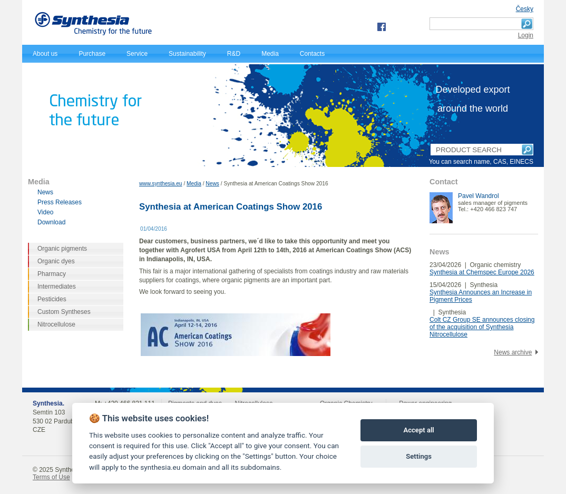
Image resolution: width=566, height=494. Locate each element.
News (212, 183)
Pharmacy (51, 274)
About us (45, 53)
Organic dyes (56, 261)
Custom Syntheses (64, 311)
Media (270, 53)
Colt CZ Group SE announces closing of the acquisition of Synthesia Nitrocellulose (482, 327)
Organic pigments (62, 248)
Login (525, 35)
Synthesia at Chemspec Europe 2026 (482, 272)
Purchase (92, 53)
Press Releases (59, 202)
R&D (233, 53)
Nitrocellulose (56, 324)
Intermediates (56, 286)
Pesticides (51, 299)
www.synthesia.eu (160, 183)
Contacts (312, 53)
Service (137, 53)
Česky (524, 9)
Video (45, 212)
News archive (513, 352)
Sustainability (187, 53)
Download (51, 222)
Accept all (418, 430)
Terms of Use (51, 477)
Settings (419, 456)
